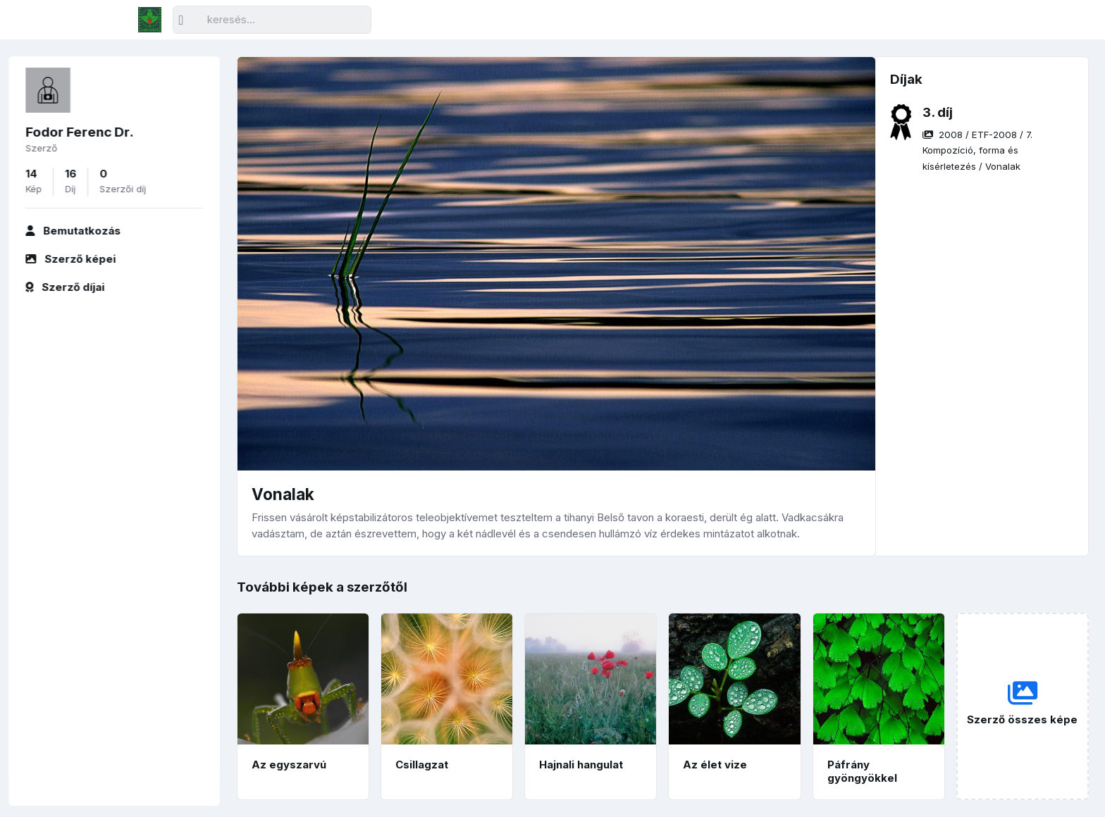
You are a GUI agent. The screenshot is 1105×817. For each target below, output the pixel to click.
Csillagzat (421, 764)
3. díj (937, 112)
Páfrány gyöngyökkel (862, 771)
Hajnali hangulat (581, 764)
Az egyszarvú (289, 764)
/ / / (977, 150)
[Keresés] (272, 20)
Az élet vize (715, 764)
